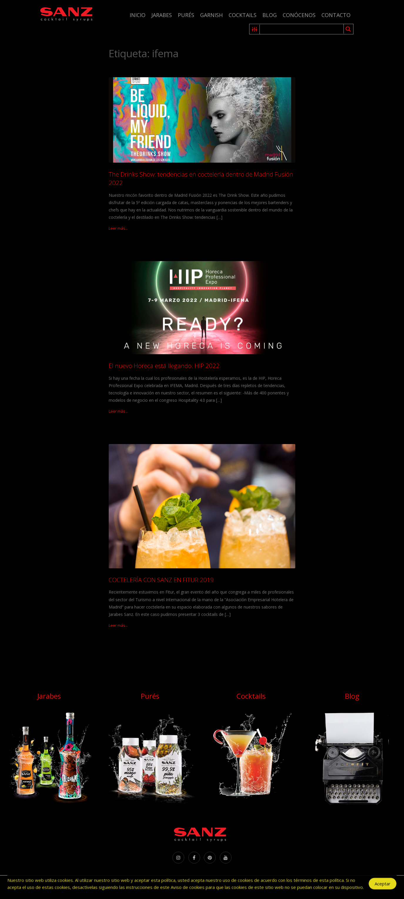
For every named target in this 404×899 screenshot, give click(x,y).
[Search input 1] (302, 29)
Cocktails (243, 15)
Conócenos (299, 15)
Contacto (336, 15)
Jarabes (161, 15)
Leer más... (118, 228)
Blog (269, 15)
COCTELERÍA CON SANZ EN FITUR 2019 (161, 580)
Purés (186, 15)
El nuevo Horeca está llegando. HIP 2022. (165, 366)
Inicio (137, 15)
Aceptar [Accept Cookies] (382, 885)
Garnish (211, 15)
